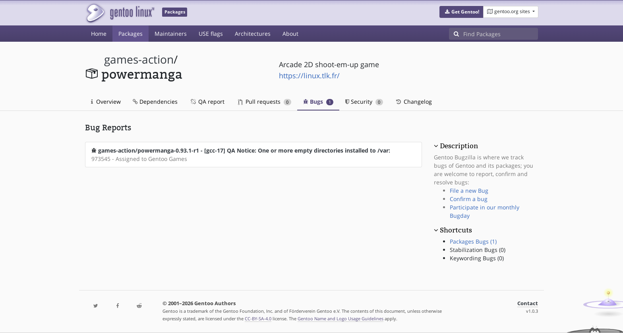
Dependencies (155, 101)
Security (364, 101)
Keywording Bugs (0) (477, 258)
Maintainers (171, 33)
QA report (207, 101)
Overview (106, 101)
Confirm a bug (469, 199)
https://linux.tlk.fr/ (309, 75)
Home (98, 33)
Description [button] (459, 146)
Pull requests (264, 101)
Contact (527, 303)
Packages (130, 33)
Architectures (253, 33)
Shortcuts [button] (456, 230)
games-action (139, 59)
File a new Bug (469, 190)
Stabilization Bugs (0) (477, 250)
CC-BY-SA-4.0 (258, 318)
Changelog (413, 101)
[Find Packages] (500, 34)
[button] (461, 12)
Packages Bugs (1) (473, 241)
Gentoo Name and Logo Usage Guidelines (340, 318)
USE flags (211, 33)
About (290, 33)
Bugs (318, 101)
